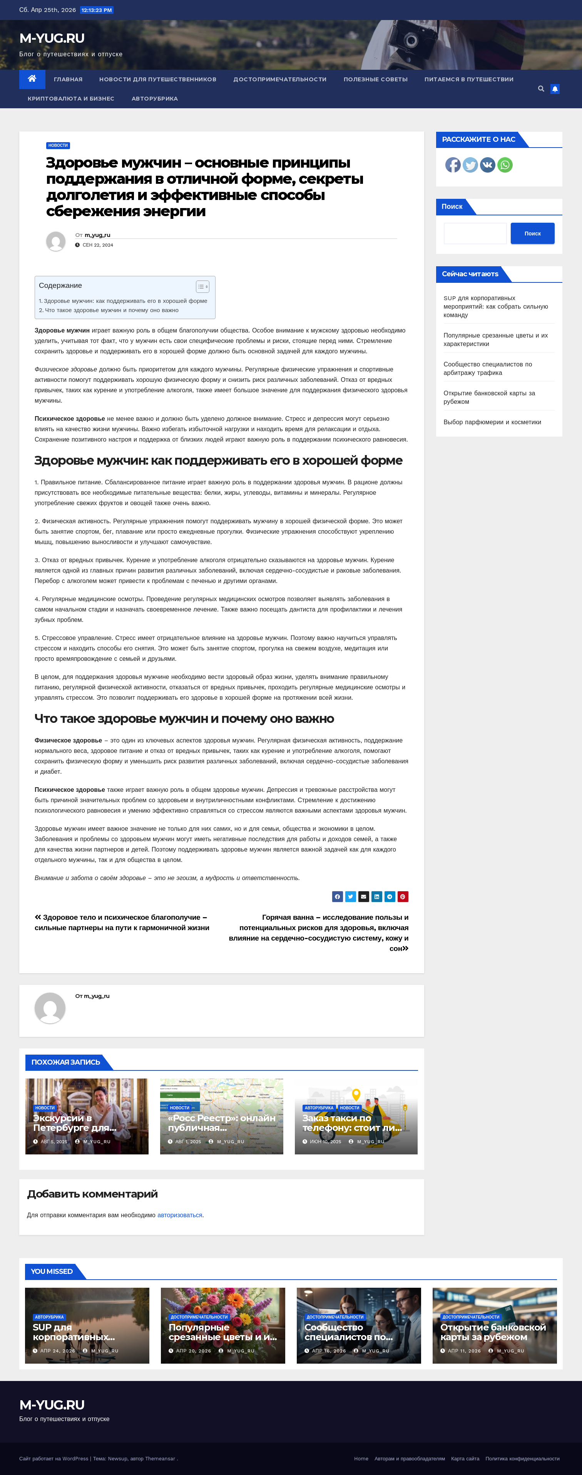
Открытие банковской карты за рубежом (493, 1332)
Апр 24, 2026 (57, 1351)
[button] (541, 88)
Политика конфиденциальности (522, 1459)
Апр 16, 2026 (329, 1351)
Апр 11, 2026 (464, 1351)
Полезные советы (376, 79)
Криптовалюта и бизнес (71, 98)
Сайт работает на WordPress (54, 1459)
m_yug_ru (97, 235)
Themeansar (160, 1459)
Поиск (452, 206)
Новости (58, 145)
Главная (68, 79)
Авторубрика (155, 98)
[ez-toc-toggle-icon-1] (198, 288)
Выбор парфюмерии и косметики (493, 422)
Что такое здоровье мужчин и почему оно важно (112, 310)
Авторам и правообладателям (410, 1459)
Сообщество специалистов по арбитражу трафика (352, 1337)
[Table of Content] (202, 287)
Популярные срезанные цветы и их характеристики (222, 1337)
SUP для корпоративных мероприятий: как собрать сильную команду (496, 306)
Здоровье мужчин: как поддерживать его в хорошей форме (125, 300)
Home (361, 1459)
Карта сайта (465, 1459)
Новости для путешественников (157, 79)
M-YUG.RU (51, 38)
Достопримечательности (280, 79)
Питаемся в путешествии (469, 79)
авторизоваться (179, 1215)
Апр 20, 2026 (193, 1351)
